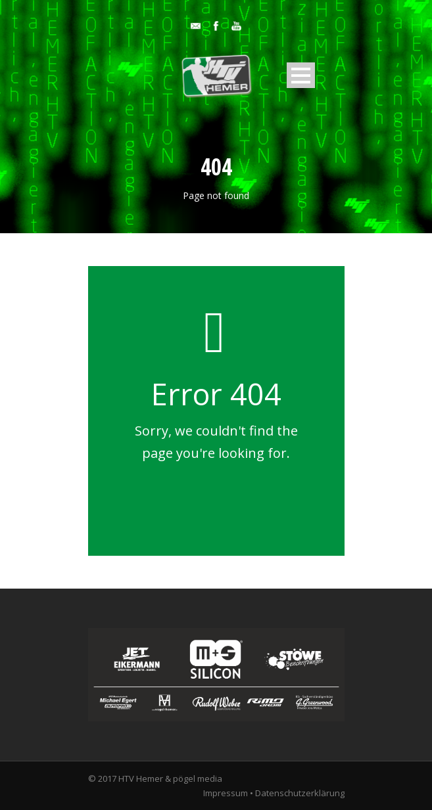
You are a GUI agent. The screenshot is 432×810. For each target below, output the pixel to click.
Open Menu (301, 75)
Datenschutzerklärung (300, 793)
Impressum (225, 793)
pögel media (197, 778)
